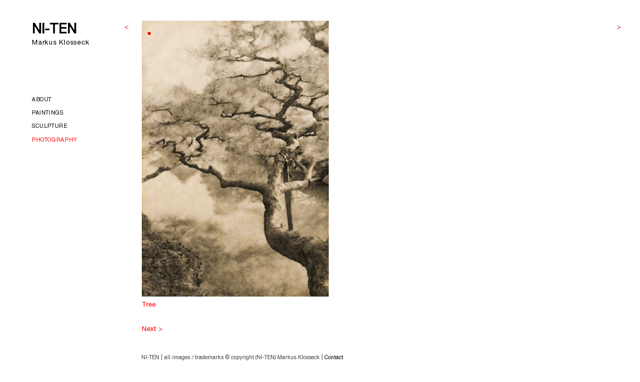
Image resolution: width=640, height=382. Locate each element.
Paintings (48, 113)
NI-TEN (54, 30)
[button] (149, 33)
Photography (55, 140)
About (42, 100)
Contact (334, 358)
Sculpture (49, 126)
